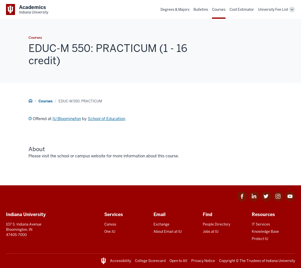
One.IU (109, 231)
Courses (219, 9)
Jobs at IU (210, 231)
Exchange (162, 224)
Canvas (110, 224)
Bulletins (201, 9)
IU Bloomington (66, 118)
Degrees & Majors (175, 9)
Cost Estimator (242, 9)
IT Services (261, 224)
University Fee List (273, 9)
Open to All (178, 261)
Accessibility (120, 261)
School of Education (106, 118)
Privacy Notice (203, 261)
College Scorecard (150, 261)
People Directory (216, 224)
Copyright (227, 261)
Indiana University (280, 261)
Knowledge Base (265, 231)
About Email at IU (168, 231)
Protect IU (260, 239)
